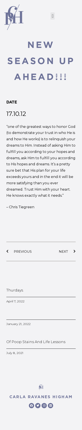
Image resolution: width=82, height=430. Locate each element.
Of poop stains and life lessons (35, 342)
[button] (53, 16)
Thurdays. (15, 290)
